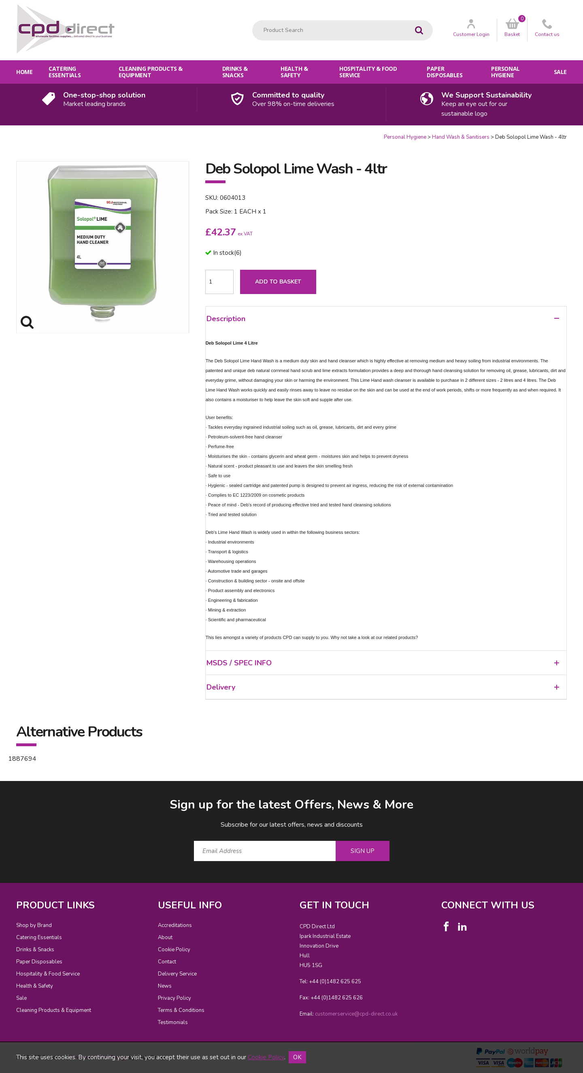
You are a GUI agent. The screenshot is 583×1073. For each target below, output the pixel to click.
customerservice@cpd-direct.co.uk (356, 1014)
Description (382, 319)
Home (24, 72)
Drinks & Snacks (235, 72)
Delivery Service (177, 974)
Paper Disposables (444, 72)
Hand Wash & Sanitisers (460, 137)
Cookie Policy (174, 949)
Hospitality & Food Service (368, 72)
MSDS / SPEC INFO (382, 663)
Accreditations (175, 925)
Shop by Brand (34, 925)
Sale (560, 72)
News (165, 986)
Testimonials (173, 1022)
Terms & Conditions (181, 1010)
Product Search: (252, 20)
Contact (167, 961)
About (165, 937)
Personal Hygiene (505, 72)
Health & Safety (294, 72)
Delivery (382, 687)
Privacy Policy (174, 998)
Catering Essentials (65, 72)
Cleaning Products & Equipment (151, 72)
